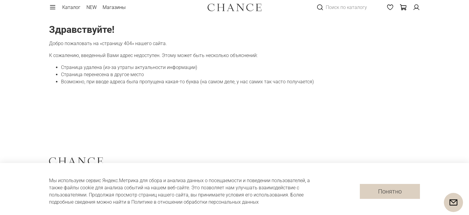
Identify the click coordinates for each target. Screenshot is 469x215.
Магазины (114, 7)
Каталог (71, 7)
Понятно (390, 191)
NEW (91, 7)
